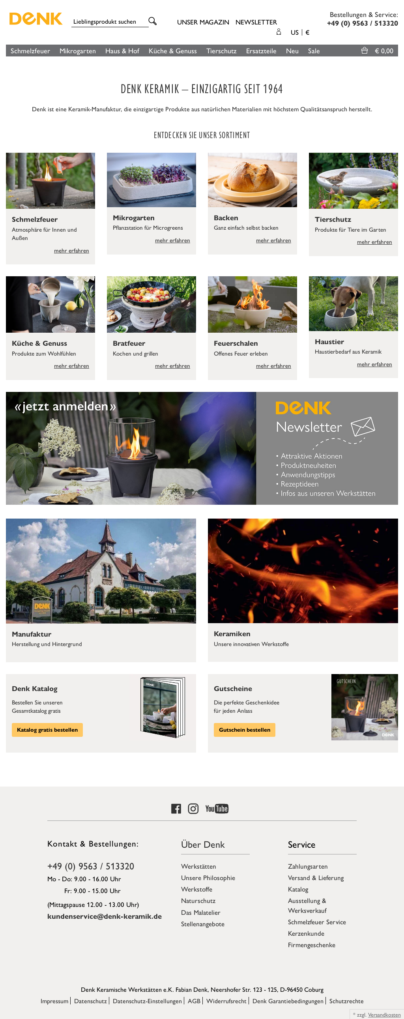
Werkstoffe (196, 888)
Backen (226, 218)
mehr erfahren (71, 250)
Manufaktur (31, 634)
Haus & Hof (122, 50)
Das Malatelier (201, 912)
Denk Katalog (34, 688)
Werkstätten (198, 866)
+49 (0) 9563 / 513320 (90, 865)
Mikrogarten (78, 50)
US (300, 32)
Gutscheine (233, 688)
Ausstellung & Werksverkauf (307, 904)
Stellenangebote (202, 923)
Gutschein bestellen (244, 730)
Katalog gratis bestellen (47, 730)
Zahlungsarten (308, 866)
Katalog (298, 888)
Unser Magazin (203, 21)
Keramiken (232, 633)
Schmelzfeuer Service (317, 921)
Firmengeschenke (311, 944)
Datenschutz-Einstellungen (147, 1000)
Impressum (54, 1000)
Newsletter (256, 21)
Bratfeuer (129, 343)
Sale (314, 50)
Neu (292, 50)
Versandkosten (384, 1014)
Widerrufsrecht (226, 1000)
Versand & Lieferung (316, 877)
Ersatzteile (261, 50)
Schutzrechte (346, 1000)
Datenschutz (90, 1000)
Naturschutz (198, 900)
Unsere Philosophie (208, 877)
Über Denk (203, 843)
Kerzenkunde (306, 933)
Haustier (329, 341)
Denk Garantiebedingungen (288, 1000)
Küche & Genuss (173, 50)
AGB (194, 1000)
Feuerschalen (236, 343)
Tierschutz (221, 50)
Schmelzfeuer (30, 50)
